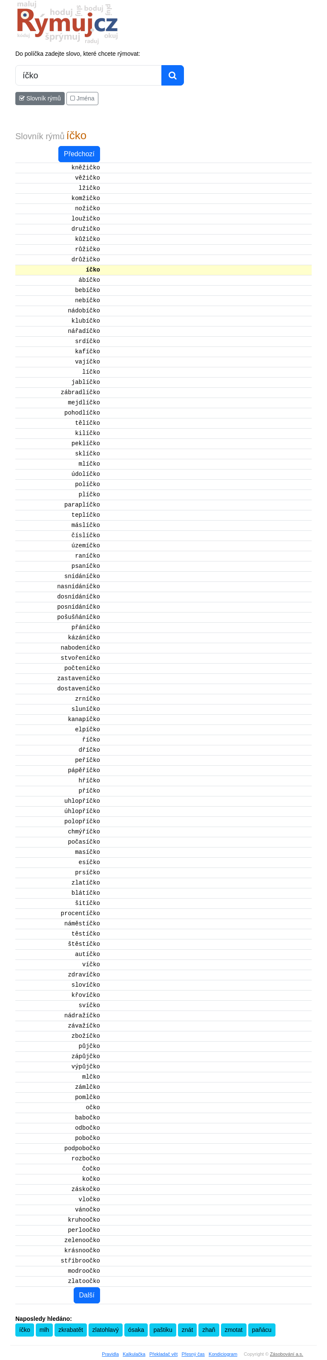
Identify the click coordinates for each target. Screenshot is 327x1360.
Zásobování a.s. (286, 1354)
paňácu (262, 1329)
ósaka (136, 1329)
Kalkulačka (134, 1354)
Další (87, 1295)
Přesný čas (192, 1354)
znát (187, 1329)
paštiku (162, 1329)
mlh (44, 1329)
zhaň (208, 1329)
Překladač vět (163, 1354)
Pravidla (110, 1354)
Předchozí (79, 153)
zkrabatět (70, 1329)
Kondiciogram (223, 1354)
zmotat (234, 1329)
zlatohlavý (105, 1329)
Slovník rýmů (40, 98)
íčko (24, 1329)
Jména (82, 98)
